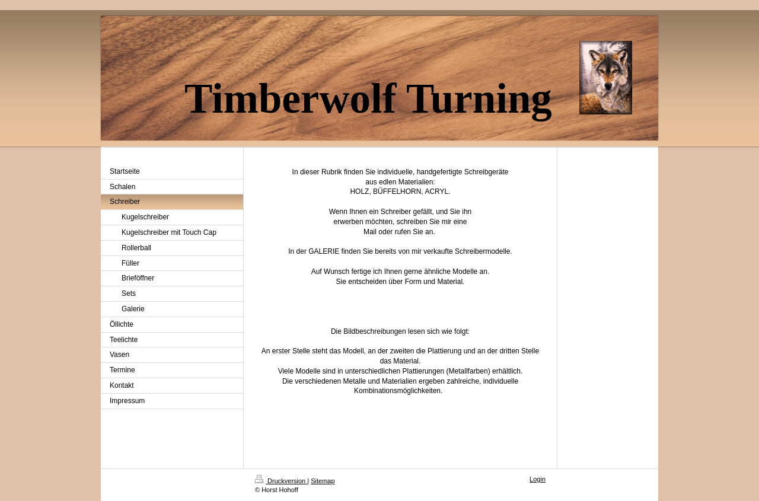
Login (538, 479)
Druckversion (281, 480)
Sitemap (322, 480)
